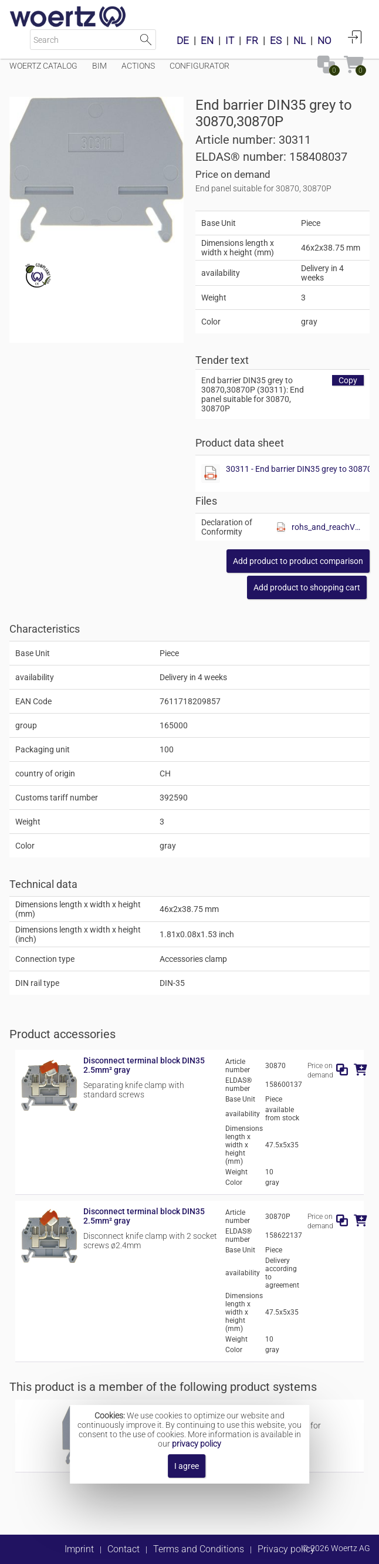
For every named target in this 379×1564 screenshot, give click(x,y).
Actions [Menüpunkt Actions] (138, 65)
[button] (298, 561)
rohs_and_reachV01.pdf (328, 527)
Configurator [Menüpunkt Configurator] (199, 65)
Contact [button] (123, 1549)
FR (252, 40)
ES (276, 40)
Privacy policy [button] (286, 1549)
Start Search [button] (146, 39)
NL (299, 40)
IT (229, 40)
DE (183, 40)
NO (324, 40)
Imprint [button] (79, 1549)
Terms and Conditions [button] (198, 1549)
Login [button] (355, 37)
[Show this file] (210, 473)
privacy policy (196, 1443)
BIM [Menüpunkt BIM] (99, 65)
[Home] (68, 17)
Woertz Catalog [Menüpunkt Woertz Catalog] (43, 65)
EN (207, 40)
